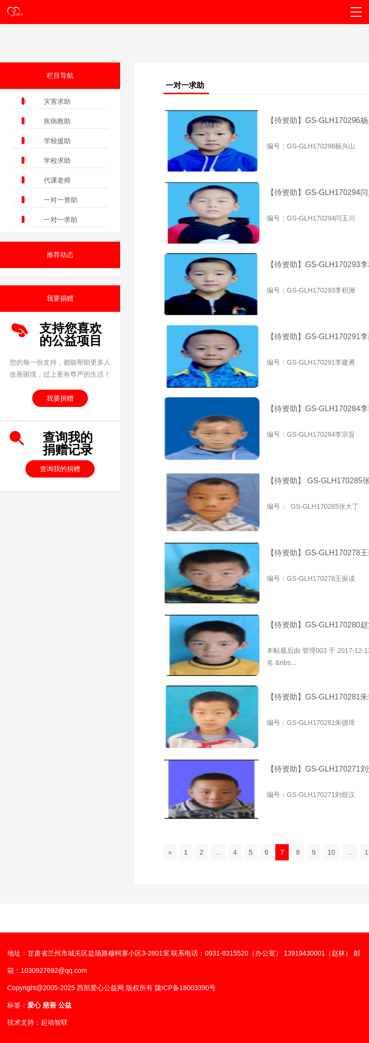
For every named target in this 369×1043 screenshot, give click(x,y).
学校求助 (57, 160)
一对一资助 (60, 200)
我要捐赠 (60, 398)
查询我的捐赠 (60, 469)
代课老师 (57, 180)
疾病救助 (57, 121)
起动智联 (54, 1022)
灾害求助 (57, 101)
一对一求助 (60, 219)
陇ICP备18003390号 (185, 988)
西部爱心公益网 (100, 988)
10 (331, 852)
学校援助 (57, 141)
